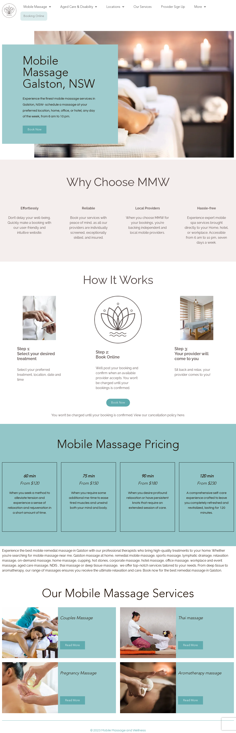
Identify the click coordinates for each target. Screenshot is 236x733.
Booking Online (34, 16)
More (200, 7)
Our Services (142, 7)
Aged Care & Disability (78, 7)
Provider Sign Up (173, 7)
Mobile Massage (37, 7)
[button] (37, 7)
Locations (115, 7)
